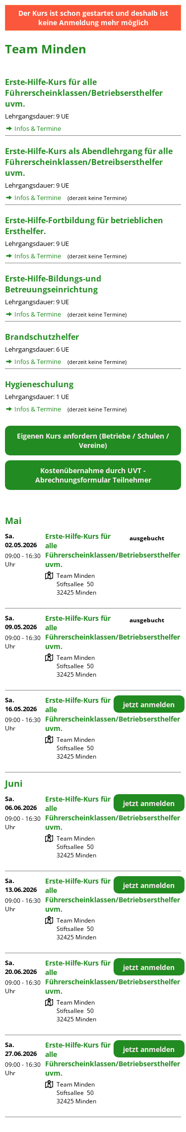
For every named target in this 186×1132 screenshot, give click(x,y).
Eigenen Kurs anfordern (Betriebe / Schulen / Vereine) (93, 440)
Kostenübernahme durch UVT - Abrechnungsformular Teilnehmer (93, 475)
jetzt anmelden (149, 704)
